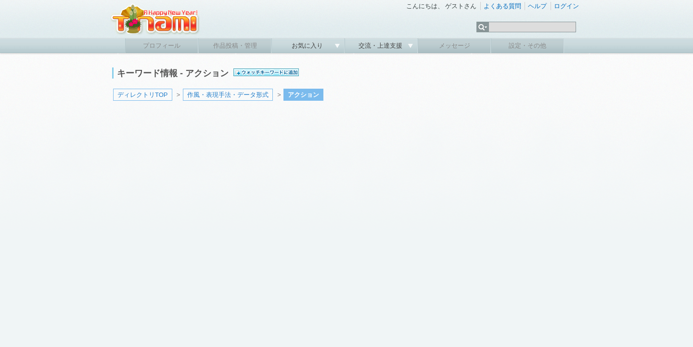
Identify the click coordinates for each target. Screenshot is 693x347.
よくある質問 (502, 6)
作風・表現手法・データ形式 (228, 94)
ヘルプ (537, 6)
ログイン (566, 6)
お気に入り (308, 45)
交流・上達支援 (381, 45)
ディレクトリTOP (142, 94)
